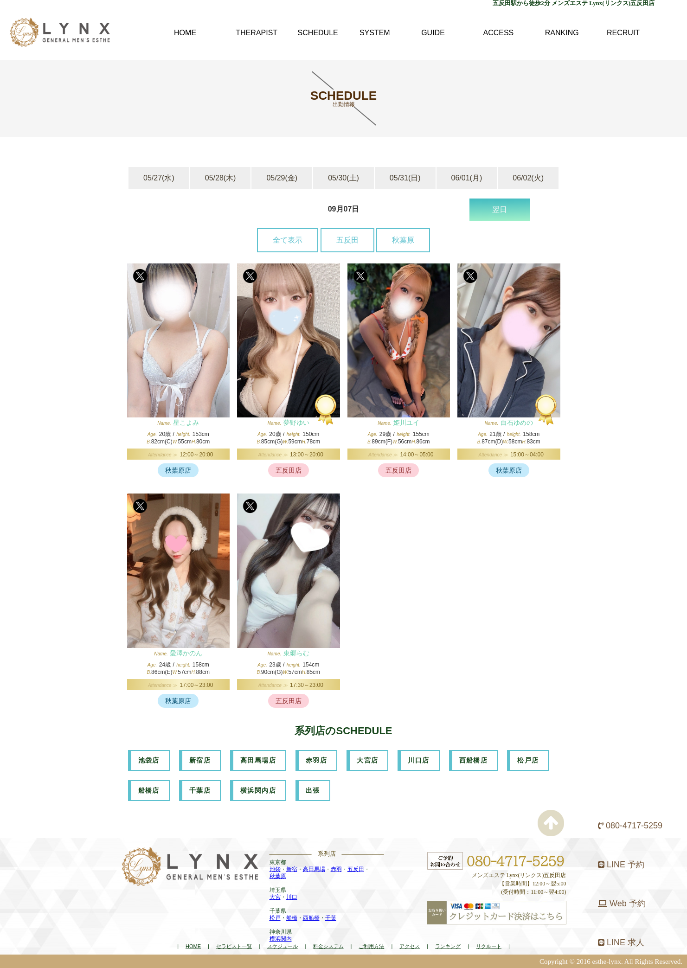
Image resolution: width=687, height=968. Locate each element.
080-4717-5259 (630, 825)
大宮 (275, 897)
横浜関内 (281, 939)
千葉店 (200, 790)
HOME (193, 946)
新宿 (291, 869)
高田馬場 (314, 869)
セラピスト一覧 (234, 946)
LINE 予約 (621, 864)
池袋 (275, 869)
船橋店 (149, 790)
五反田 (347, 240)
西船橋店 (473, 760)
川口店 (418, 760)
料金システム (328, 946)
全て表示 (287, 240)
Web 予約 (622, 903)
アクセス (409, 946)
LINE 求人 (621, 942)
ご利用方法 (371, 946)
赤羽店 (316, 760)
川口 (291, 897)
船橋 (291, 918)
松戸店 (528, 760)
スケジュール (282, 946)
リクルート (488, 946)
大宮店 (367, 760)
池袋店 (149, 760)
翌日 (499, 209)
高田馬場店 (258, 760)
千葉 (330, 918)
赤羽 (336, 869)
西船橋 (311, 918)
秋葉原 (403, 240)
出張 (313, 790)
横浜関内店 (258, 790)
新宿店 (200, 760)
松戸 (275, 918)
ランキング (448, 946)
